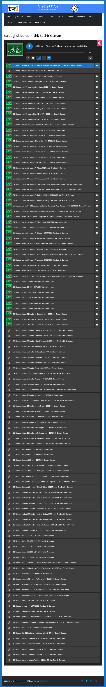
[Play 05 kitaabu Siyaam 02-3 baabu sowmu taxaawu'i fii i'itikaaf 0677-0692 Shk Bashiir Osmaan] (29, 46)
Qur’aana (19, 17)
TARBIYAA (81, 17)
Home (8, 17)
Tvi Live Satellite (24, 22)
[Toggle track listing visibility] (90, 58)
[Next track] (33, 58)
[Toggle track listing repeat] (49, 58)
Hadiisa (41, 17)
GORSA (92, 17)
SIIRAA (70, 17)
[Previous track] (28, 58)
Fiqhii (51, 17)
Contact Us (40, 22)
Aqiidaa (30, 17)
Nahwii (61, 17)
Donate (9, 22)
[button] (97, 65)
